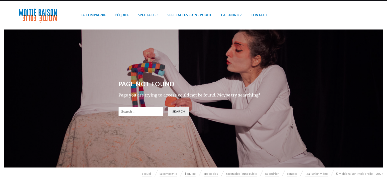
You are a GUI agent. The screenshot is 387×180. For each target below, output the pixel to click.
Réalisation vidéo (316, 174)
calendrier (231, 15)
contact (258, 15)
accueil (147, 174)
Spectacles (148, 15)
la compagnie (93, 15)
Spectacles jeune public (189, 15)
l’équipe (122, 15)
